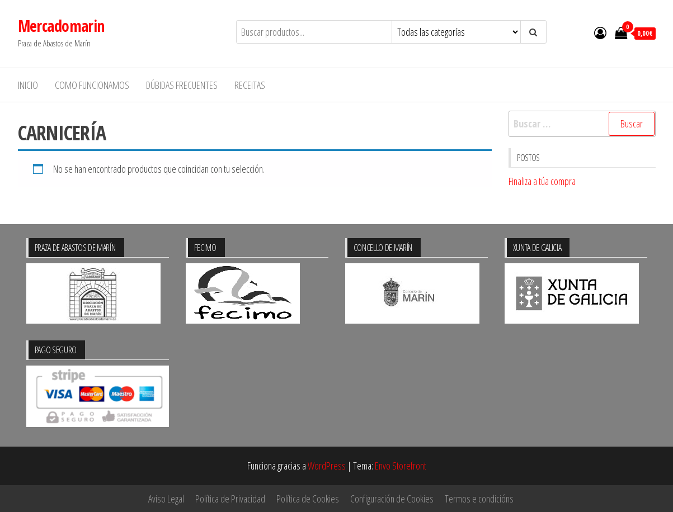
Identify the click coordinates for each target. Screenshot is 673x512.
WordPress (327, 465)
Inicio (28, 85)
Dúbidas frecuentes (182, 85)
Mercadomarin (61, 25)
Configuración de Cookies (392, 498)
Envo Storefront (400, 465)
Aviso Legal (166, 498)
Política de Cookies (307, 498)
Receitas (249, 85)
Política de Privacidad (230, 498)
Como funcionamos (92, 85)
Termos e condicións (479, 498)
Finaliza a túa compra (542, 181)
